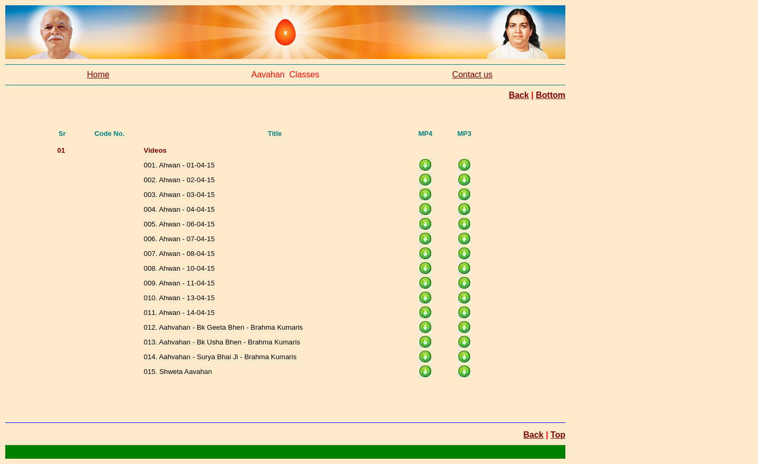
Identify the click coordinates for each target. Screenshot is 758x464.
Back (518, 95)
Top (558, 434)
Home (98, 74)
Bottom (550, 95)
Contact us (472, 74)
